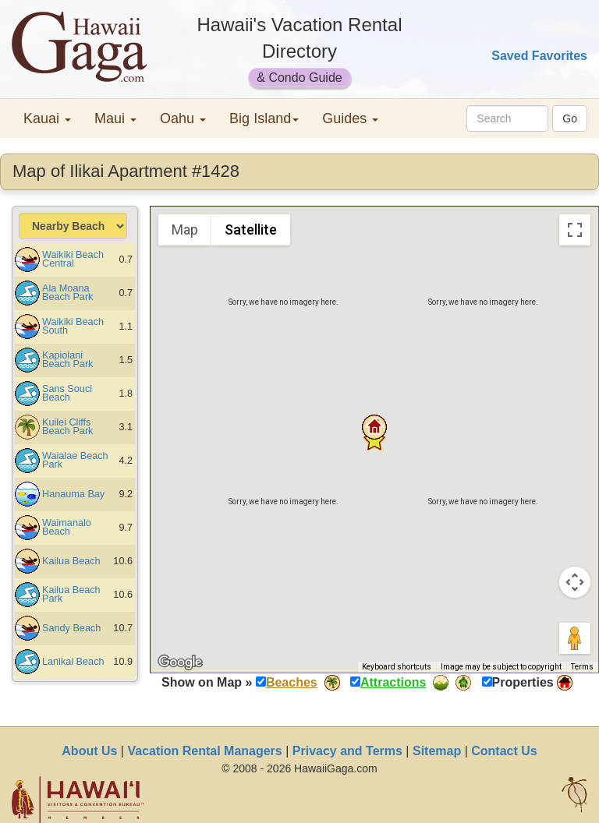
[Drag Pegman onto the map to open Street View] (574, 638)
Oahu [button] (183, 118)
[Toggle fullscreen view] (574, 229)
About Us (89, 751)
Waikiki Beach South (73, 326)
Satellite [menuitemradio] (251, 229)
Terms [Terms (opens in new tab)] (582, 666)
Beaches (291, 682)
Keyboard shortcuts (396, 666)
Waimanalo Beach (66, 527)
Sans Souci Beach (67, 393)
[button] (374, 427)
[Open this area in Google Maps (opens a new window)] (180, 662)
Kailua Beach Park (71, 594)
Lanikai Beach (73, 661)
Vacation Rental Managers (204, 751)
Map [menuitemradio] (185, 229)
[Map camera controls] (574, 582)
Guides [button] (350, 118)
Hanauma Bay (73, 494)
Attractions (393, 682)
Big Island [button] (264, 118)
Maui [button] (115, 118)
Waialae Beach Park (75, 460)
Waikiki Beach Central (73, 259)
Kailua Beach (71, 561)
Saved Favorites (539, 55)
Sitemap (437, 751)
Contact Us (504, 751)
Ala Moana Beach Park (67, 292)
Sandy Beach (71, 628)
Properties (523, 682)
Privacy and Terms (347, 751)
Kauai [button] (47, 118)
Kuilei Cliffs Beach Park (67, 426)
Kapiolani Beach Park (67, 359)
